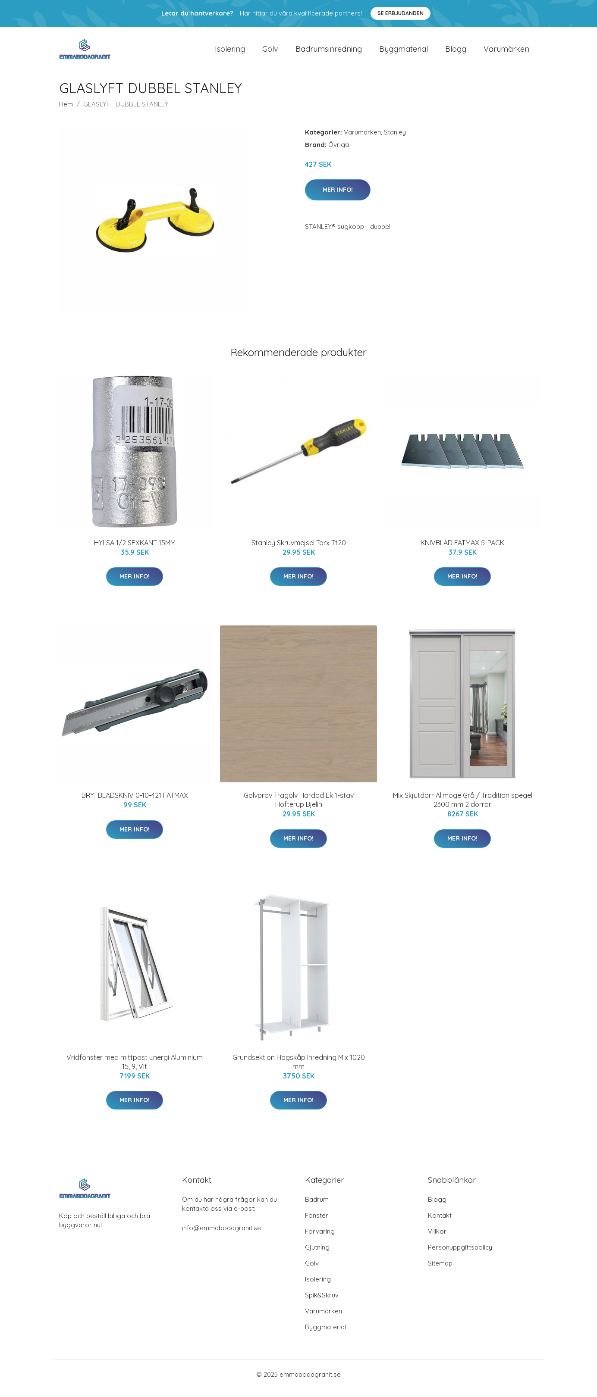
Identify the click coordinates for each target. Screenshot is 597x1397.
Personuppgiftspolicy (460, 1255)
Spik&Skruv (322, 1303)
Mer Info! (338, 197)
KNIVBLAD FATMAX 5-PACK (462, 550)
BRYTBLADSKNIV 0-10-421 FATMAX (135, 802)
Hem (66, 111)
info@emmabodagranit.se (221, 1235)
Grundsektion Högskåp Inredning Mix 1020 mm (299, 1069)
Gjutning (317, 1255)
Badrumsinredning (328, 52)
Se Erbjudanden (400, 13)
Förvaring (320, 1239)
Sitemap (440, 1271)
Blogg (455, 52)
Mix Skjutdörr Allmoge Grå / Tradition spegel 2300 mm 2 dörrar (462, 807)
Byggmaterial (403, 52)
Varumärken (506, 52)
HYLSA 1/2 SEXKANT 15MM (135, 550)
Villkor (437, 1239)
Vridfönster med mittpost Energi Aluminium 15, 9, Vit (134, 1069)
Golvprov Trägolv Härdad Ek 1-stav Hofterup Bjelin (299, 807)
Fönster (316, 1223)
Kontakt (440, 1223)
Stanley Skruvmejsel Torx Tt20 (298, 550)
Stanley (395, 139)
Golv (270, 52)
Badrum (317, 1207)
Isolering (230, 52)
